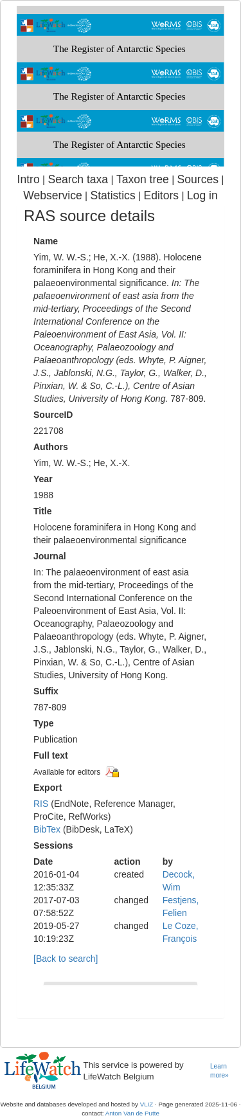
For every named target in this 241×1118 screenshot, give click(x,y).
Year (43, 479)
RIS (40, 803)
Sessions (53, 845)
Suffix (45, 691)
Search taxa (78, 179)
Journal (49, 556)
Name (45, 241)
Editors (161, 195)
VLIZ (147, 1104)
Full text (50, 755)
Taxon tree (142, 179)
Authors (50, 447)
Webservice (52, 195)
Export (47, 787)
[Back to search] (65, 958)
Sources (198, 179)
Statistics (112, 195)
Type (43, 723)
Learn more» (219, 1071)
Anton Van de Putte (132, 1113)
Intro (28, 179)
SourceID (53, 415)
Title (42, 511)
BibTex (46, 829)
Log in (202, 195)
